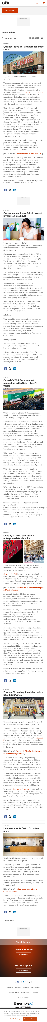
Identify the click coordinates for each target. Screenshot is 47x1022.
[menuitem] (18, 982)
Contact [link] (35, 992)
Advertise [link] (26, 987)
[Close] (44, 1011)
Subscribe (9, 10)
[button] (44, 3)
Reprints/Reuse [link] (26, 992)
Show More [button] (8, 920)
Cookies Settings (23, 997)
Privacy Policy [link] (35, 987)
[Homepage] (5, 3)
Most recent (9, 38)
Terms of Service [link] (14, 992)
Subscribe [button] (23, 954)
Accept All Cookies (29, 1019)
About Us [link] (10, 987)
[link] (17, 982)
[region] (23, 1015)
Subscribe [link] (18, 987)
